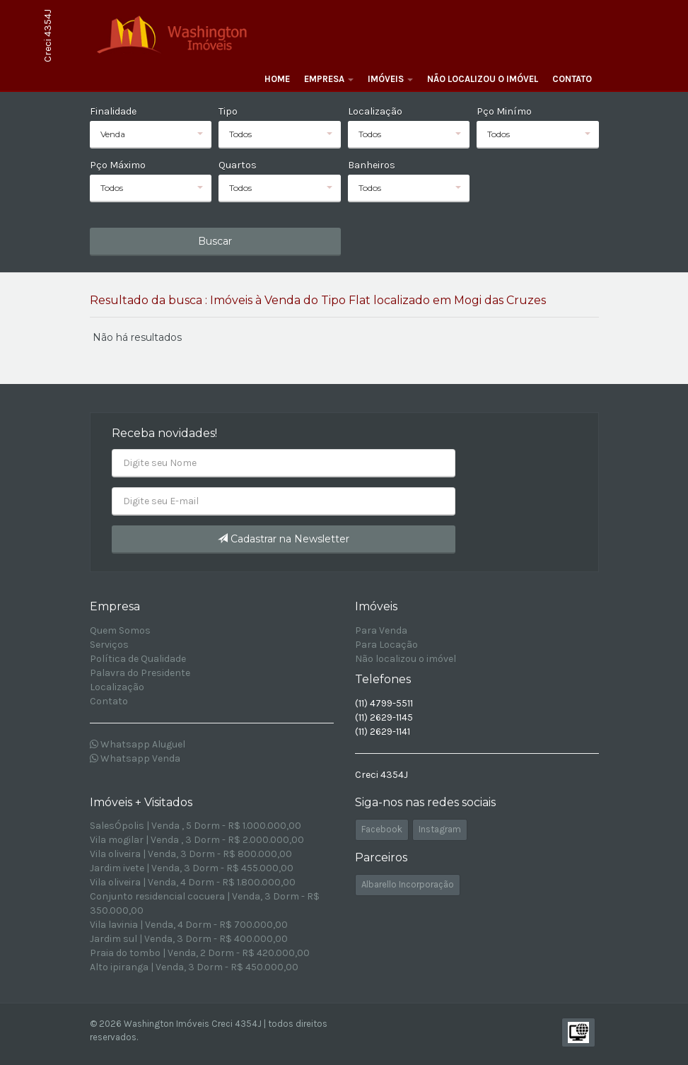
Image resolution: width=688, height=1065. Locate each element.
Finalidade (113, 111)
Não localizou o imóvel (482, 79)
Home (277, 79)
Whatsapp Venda (135, 758)
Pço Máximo (118, 165)
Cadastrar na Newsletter (283, 538)
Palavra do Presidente (140, 673)
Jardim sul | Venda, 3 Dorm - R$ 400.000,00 (189, 939)
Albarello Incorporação (407, 884)
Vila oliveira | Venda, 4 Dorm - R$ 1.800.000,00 (193, 882)
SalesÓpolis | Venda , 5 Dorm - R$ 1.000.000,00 (195, 826)
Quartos (237, 165)
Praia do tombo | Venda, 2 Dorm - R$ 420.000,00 (200, 953)
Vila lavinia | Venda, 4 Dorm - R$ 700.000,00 (189, 925)
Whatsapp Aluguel (137, 744)
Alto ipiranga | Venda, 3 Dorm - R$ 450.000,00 (194, 967)
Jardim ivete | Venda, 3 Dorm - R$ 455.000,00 (191, 868)
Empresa (329, 79)
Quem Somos (120, 630)
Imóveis (390, 79)
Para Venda (381, 630)
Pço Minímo (504, 111)
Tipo (228, 111)
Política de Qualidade (138, 659)
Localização (375, 111)
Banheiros (371, 165)
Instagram (440, 829)
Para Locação (386, 645)
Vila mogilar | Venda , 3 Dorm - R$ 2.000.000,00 (197, 840)
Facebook (381, 829)
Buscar (215, 241)
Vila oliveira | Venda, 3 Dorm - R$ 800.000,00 (191, 854)
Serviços (109, 645)
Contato (572, 79)
